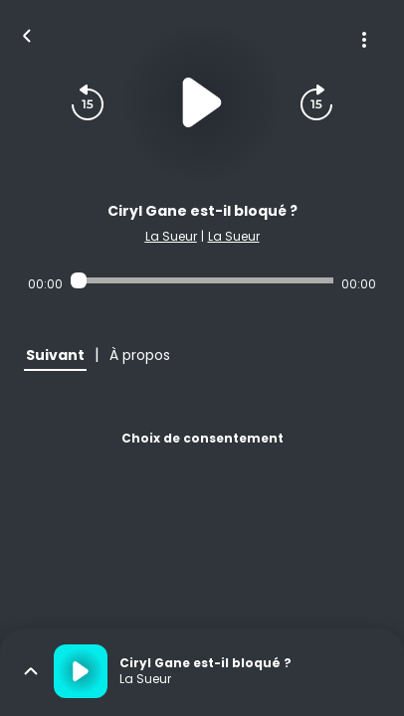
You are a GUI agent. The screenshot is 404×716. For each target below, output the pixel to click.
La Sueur (171, 236)
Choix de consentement (202, 438)
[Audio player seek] (202, 280)
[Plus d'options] (364, 40)
